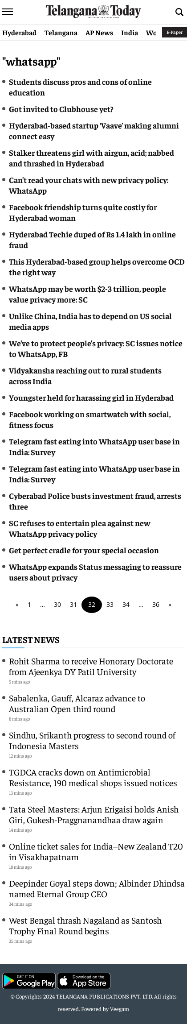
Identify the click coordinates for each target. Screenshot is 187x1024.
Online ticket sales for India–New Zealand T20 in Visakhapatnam (96, 851)
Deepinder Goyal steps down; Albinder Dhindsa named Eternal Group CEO (97, 888)
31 (73, 604)
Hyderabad (19, 32)
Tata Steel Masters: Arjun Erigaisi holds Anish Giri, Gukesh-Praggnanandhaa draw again (94, 814)
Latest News (31, 639)
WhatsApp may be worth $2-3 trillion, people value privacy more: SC (87, 293)
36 (155, 604)
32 (91, 604)
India (129, 32)
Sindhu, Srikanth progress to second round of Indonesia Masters (92, 740)
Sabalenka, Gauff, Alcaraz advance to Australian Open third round (77, 703)
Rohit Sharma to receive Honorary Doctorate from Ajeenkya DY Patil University (91, 666)
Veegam (119, 1008)
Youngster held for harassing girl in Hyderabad (91, 397)
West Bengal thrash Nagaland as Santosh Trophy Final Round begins (85, 925)
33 (110, 604)
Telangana (61, 32)
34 (126, 604)
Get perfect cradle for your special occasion (84, 550)
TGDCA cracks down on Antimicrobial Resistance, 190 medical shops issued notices (93, 777)
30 (57, 604)
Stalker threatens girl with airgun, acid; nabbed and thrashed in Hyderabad (91, 157)
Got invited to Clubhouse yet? (62, 109)
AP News (99, 32)
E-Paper (175, 32)
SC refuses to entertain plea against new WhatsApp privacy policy (79, 528)
